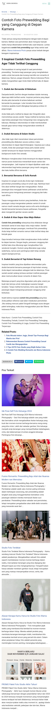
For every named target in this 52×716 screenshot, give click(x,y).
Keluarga (13, 12)
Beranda (4, 12)
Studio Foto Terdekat (11, 548)
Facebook (19, 361)
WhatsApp (39, 361)
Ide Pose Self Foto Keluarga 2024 (17, 411)
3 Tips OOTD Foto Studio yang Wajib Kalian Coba (26, 347)
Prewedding (16, 34)
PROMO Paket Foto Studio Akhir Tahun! (19, 684)
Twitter (29, 361)
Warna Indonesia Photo (16, 50)
